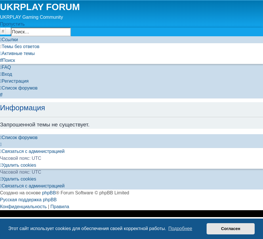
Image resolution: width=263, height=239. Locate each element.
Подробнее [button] (180, 228)
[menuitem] (19, 46)
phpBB (49, 192)
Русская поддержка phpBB (28, 199)
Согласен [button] (230, 228)
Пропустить (12, 24)
